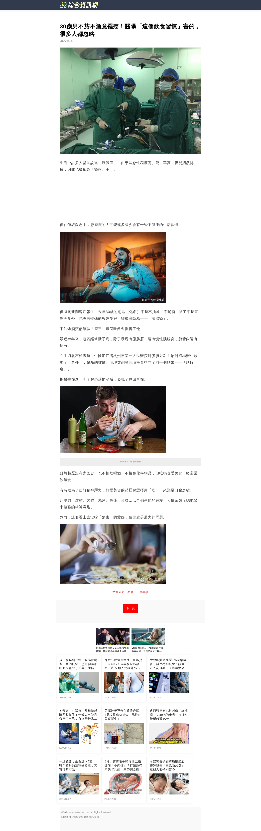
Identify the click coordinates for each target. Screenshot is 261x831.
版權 (96, 817)
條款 (86, 817)
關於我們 (66, 817)
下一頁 (130, 608)
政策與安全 (77, 817)
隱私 (91, 817)
